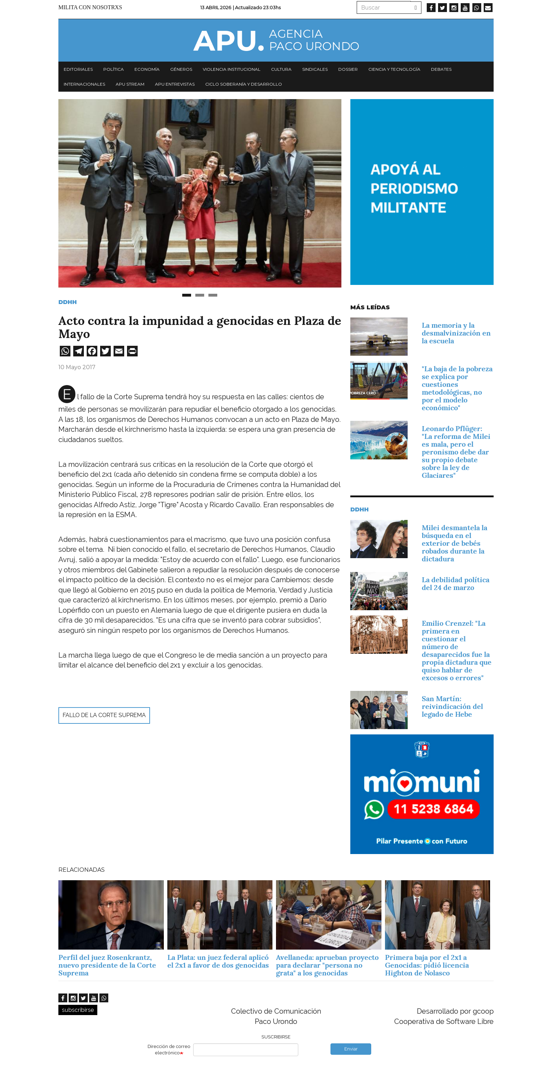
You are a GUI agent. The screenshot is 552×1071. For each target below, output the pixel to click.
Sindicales (315, 69)
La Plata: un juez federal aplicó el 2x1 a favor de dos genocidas (219, 961)
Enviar (351, 1049)
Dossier (348, 69)
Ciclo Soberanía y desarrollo (243, 84)
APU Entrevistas (175, 84)
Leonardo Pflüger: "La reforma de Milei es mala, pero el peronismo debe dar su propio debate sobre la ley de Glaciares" (456, 452)
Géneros (181, 69)
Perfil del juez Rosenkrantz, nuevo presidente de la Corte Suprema (107, 965)
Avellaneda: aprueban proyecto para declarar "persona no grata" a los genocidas (327, 965)
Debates (441, 69)
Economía (147, 69)
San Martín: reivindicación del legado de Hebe (452, 706)
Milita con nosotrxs (90, 7)
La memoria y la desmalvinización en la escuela (456, 333)
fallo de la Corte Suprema (104, 715)
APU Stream (130, 84)
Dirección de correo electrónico (169, 1050)
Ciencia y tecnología (394, 69)
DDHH (67, 302)
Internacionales (84, 84)
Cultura (281, 69)
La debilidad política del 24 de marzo (455, 583)
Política (113, 69)
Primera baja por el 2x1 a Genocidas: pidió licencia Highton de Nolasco (427, 965)
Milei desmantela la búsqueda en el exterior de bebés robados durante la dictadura (454, 543)
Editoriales (78, 69)
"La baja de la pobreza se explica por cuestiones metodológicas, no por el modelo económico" (457, 388)
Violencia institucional (231, 69)
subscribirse (78, 1010)
